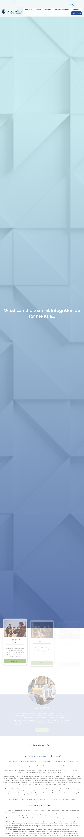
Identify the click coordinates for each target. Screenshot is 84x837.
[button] (29, 6)
